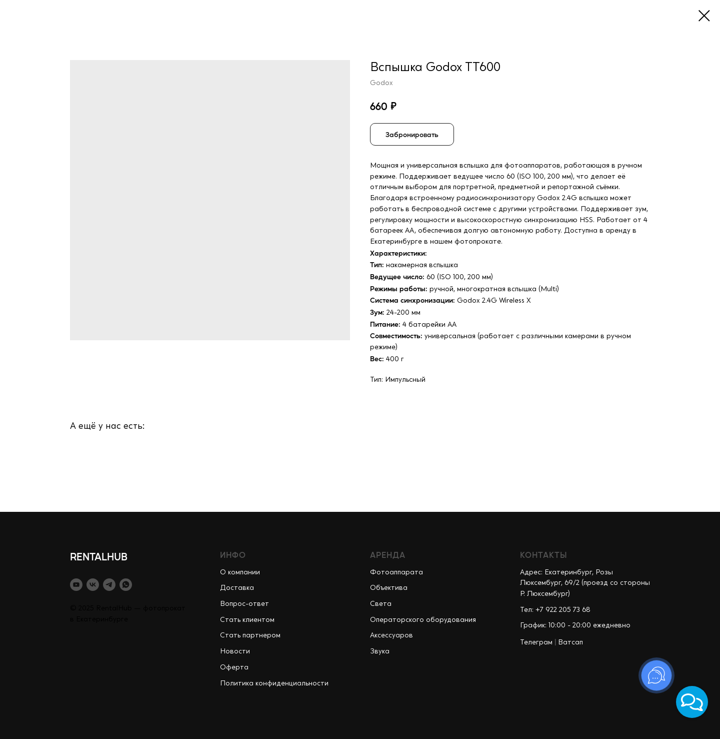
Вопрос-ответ (244, 603)
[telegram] (109, 584)
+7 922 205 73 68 (563, 609)
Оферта (234, 667)
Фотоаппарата (396, 572)
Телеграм (536, 642)
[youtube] (76, 584)
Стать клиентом (247, 619)
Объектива (389, 587)
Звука (380, 651)
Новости (235, 651)
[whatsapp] (126, 584)
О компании (240, 572)
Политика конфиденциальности (274, 683)
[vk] (92, 584)
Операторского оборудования (423, 619)
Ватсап (570, 642)
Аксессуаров (391, 635)
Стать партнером (250, 635)
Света (381, 603)
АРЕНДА (388, 554)
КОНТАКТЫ (544, 554)
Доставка (237, 587)
